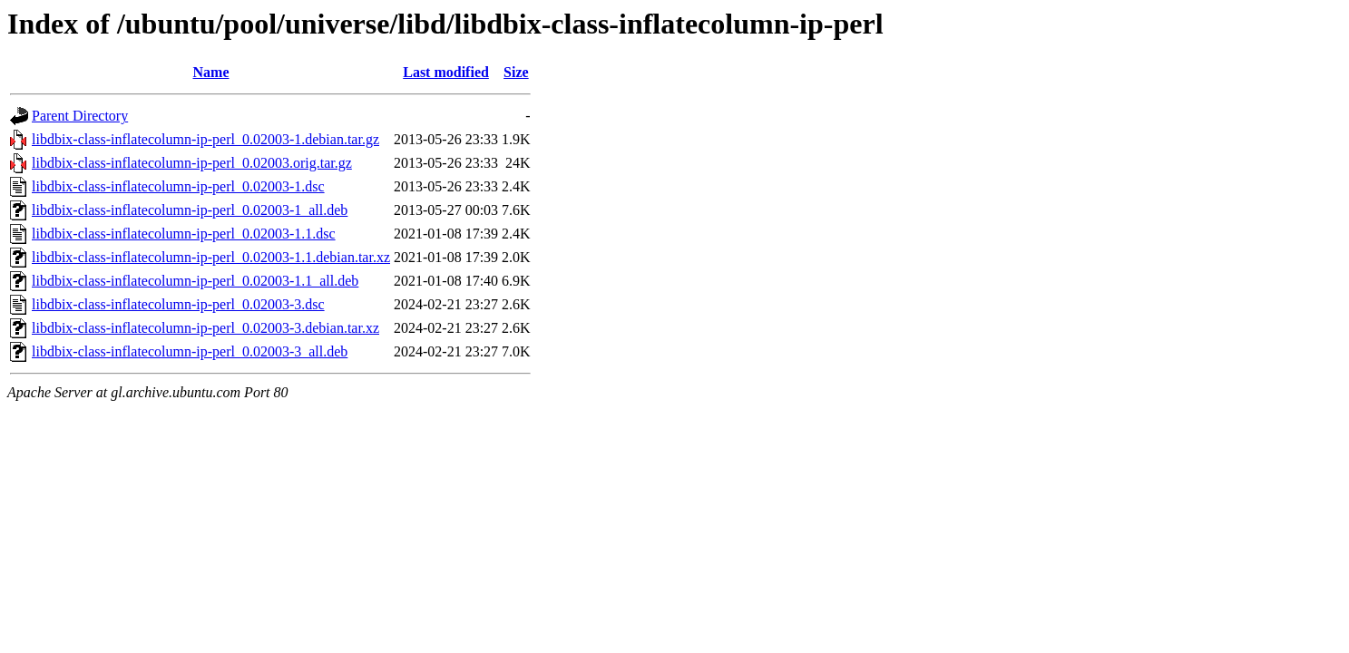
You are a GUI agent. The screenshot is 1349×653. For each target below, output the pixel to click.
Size (516, 72)
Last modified (446, 72)
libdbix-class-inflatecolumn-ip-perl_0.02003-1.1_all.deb (195, 280)
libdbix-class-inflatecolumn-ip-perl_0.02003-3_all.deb (189, 351)
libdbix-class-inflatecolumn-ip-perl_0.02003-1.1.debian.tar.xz (211, 257)
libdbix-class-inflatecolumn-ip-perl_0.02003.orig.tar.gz (192, 163)
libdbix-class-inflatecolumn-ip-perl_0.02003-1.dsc (178, 186)
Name (211, 72)
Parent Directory (80, 115)
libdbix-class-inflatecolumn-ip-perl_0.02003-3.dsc (178, 304)
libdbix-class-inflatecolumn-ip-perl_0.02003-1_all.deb (189, 210)
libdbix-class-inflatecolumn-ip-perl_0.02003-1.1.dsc (184, 233)
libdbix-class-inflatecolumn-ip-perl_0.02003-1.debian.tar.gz (205, 139)
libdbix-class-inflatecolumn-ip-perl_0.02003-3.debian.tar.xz (205, 328)
